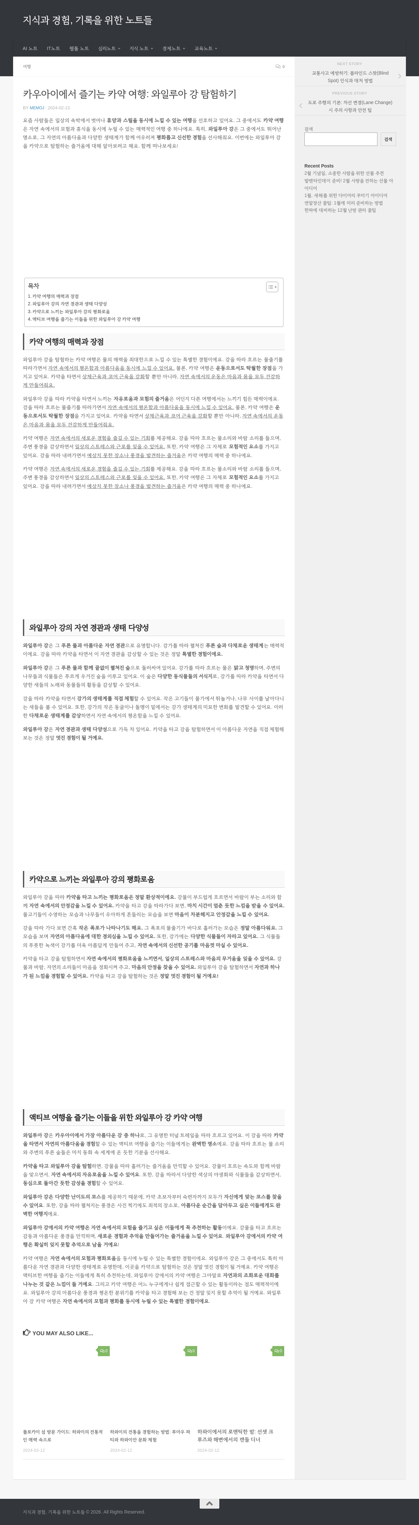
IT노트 (53, 48)
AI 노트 (30, 48)
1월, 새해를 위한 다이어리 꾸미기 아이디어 (346, 195)
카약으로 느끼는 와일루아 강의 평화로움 (71, 311)
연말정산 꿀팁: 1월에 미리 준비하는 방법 (343, 202)
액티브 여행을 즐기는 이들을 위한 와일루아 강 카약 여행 (86, 318)
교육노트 (203, 48)
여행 (27, 66)
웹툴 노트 (79, 48)
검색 (308, 129)
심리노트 (107, 48)
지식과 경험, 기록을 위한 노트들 (88, 19)
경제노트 (171, 48)
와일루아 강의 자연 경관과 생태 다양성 (69, 303)
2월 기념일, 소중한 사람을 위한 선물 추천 (344, 173)
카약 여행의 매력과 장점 (55, 295)
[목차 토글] (269, 286)
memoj (38, 107)
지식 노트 (139, 48)
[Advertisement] (154, 218)
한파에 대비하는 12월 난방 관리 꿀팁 (340, 210)
